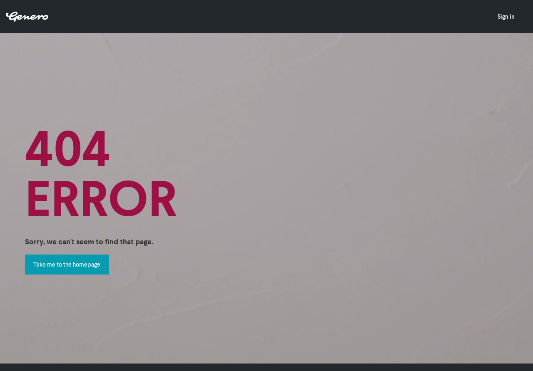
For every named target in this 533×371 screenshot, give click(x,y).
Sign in (506, 16)
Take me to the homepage (66, 264)
